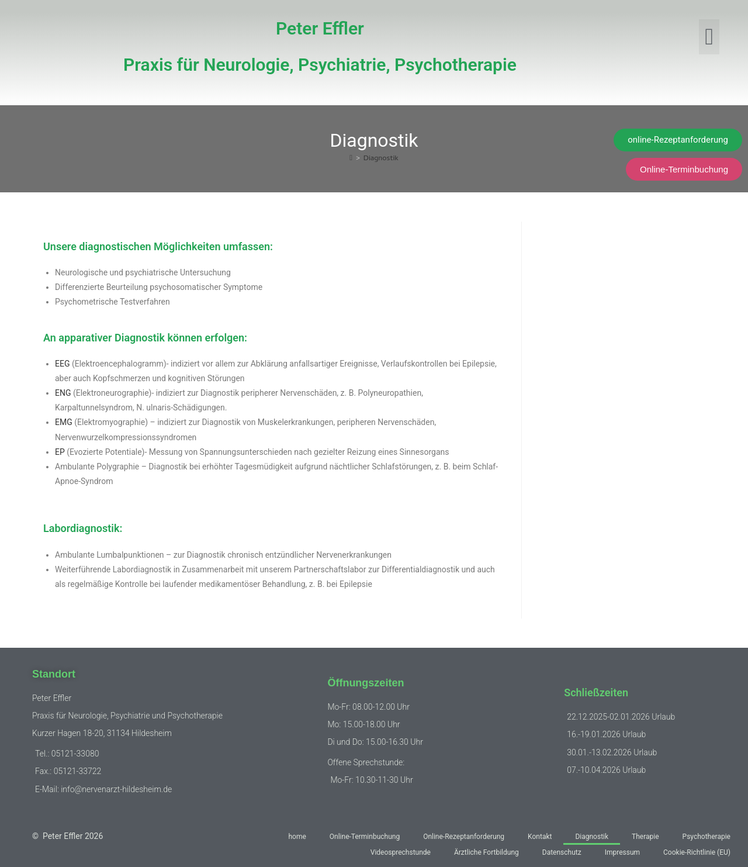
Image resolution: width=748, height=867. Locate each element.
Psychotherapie (706, 837)
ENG (63, 393)
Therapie (645, 837)
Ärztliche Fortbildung (486, 852)
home (297, 837)
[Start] (350, 159)
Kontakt (540, 837)
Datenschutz (561, 852)
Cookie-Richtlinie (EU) (696, 852)
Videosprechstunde (400, 852)
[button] (709, 36)
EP (60, 452)
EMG (63, 422)
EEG (62, 363)
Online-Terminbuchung (365, 837)
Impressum (622, 852)
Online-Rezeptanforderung (463, 837)
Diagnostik (381, 159)
